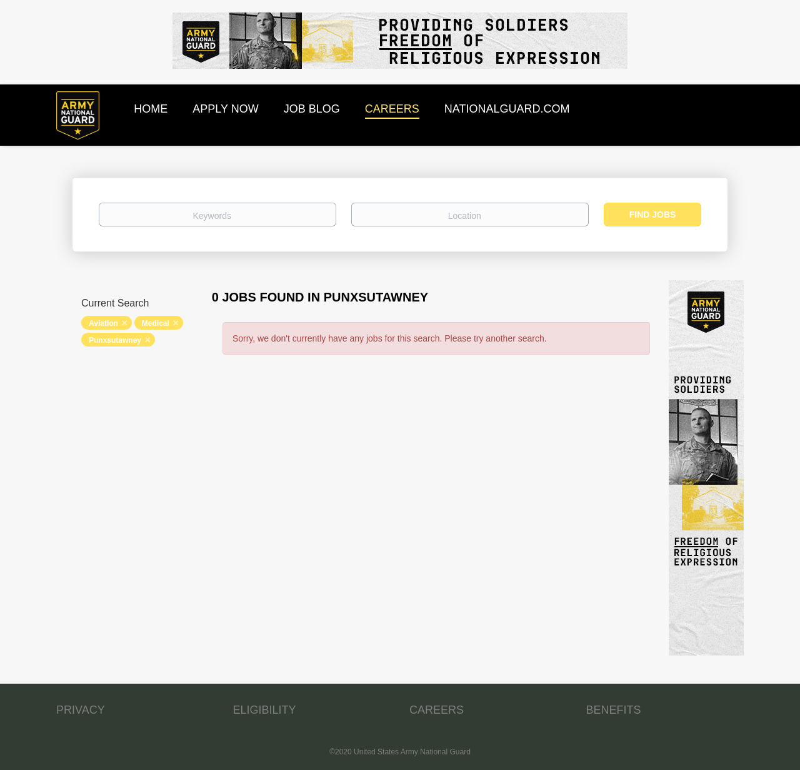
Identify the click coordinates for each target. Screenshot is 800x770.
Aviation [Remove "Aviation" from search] (103, 323)
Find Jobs (652, 215)
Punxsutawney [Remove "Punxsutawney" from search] (115, 340)
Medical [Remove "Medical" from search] (155, 323)
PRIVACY (80, 710)
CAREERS (436, 710)
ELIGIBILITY (264, 710)
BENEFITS (613, 710)
